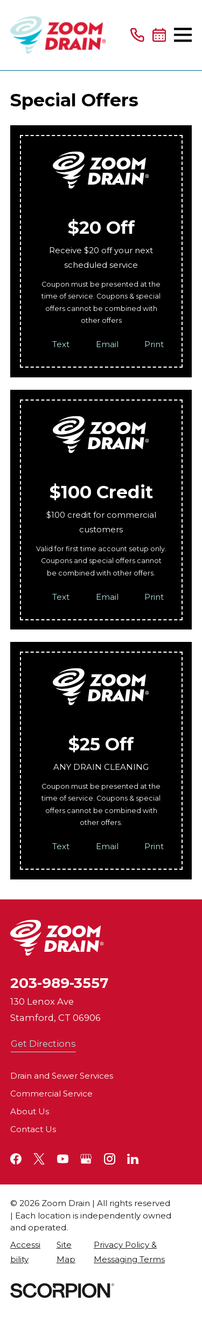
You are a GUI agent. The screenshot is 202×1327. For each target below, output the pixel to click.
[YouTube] (62, 1158)
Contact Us (33, 1129)
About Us (29, 1111)
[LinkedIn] (132, 1158)
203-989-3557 (59, 983)
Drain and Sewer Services (61, 1076)
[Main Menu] (183, 35)
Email (107, 344)
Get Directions (43, 1043)
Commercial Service (51, 1093)
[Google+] (86, 1158)
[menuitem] (27, 1252)
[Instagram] (109, 1158)
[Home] (58, 35)
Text (60, 344)
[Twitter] (39, 1158)
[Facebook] (16, 1158)
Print (154, 344)
